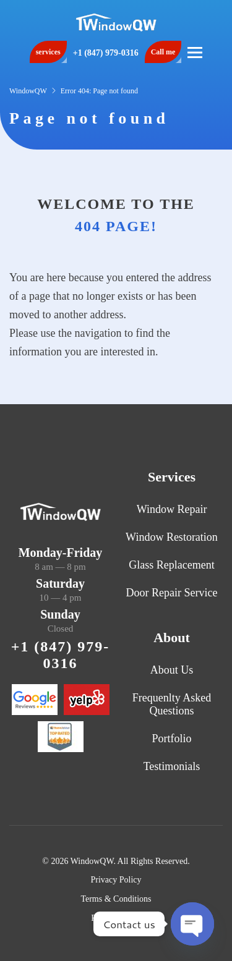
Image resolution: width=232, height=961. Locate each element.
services (48, 52)
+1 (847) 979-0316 (106, 52)
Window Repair (172, 509)
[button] (194, 52)
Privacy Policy (115, 879)
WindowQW (28, 91)
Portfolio (171, 738)
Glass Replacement (171, 565)
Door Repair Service (172, 592)
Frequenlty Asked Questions (172, 704)
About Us (172, 670)
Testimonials (172, 766)
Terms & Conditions (115, 899)
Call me (163, 52)
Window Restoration (172, 537)
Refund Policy (116, 918)
